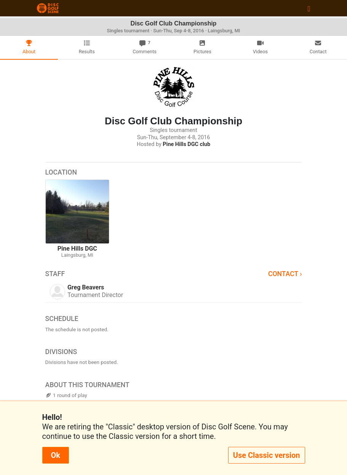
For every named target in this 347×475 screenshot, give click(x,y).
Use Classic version (266, 455)
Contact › (285, 274)
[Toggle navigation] (308, 8)
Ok (55, 455)
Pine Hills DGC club (186, 144)
